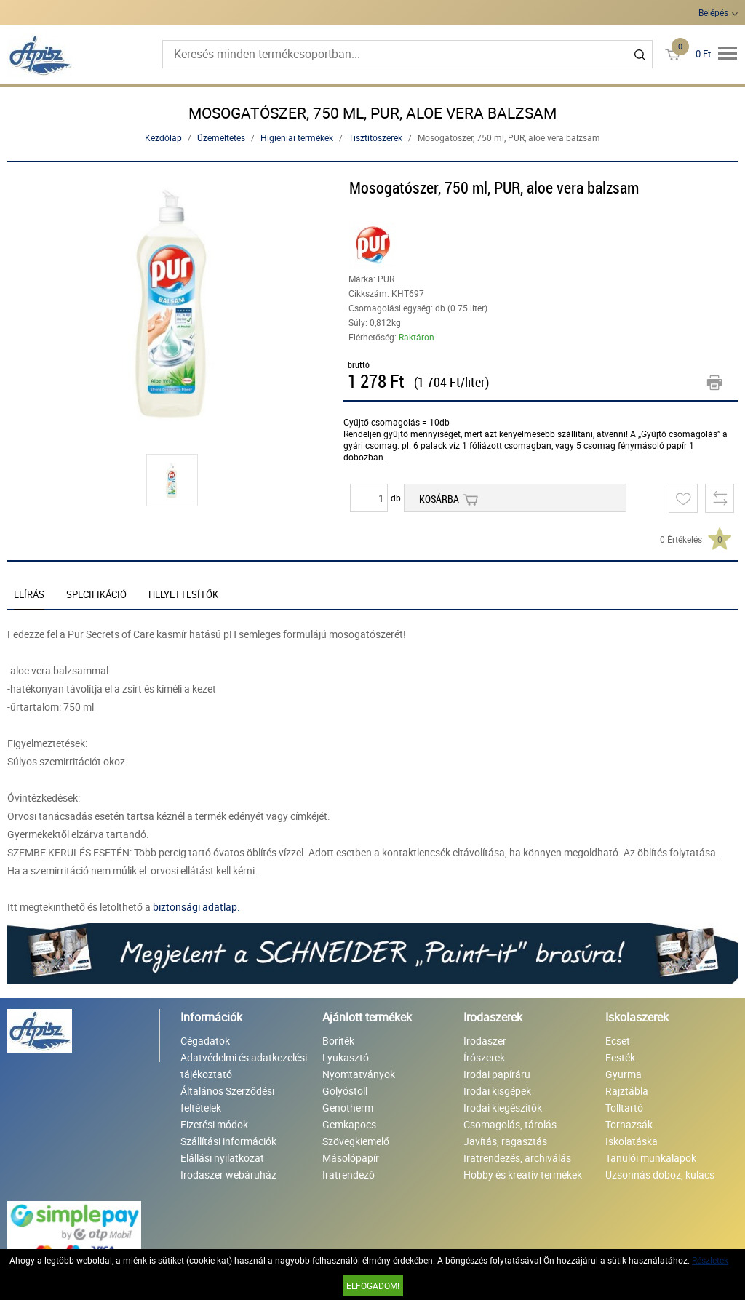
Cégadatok (205, 1041)
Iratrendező (348, 1174)
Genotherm (347, 1107)
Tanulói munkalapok (650, 1158)
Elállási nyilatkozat (222, 1158)
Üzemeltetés (221, 137)
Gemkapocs (349, 1124)
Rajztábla (626, 1091)
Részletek (710, 1260)
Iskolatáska (631, 1141)
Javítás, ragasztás (505, 1141)
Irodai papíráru (496, 1074)
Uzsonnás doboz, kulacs (659, 1174)
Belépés (713, 12)
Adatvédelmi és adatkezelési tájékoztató (243, 1065)
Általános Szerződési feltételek (227, 1099)
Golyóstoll (344, 1091)
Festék (620, 1057)
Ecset (617, 1041)
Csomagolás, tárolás (510, 1124)
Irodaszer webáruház (228, 1174)
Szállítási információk (228, 1141)
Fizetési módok (214, 1124)
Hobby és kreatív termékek (522, 1174)
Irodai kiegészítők (502, 1107)
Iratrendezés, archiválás (517, 1158)
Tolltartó (624, 1107)
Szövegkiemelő (355, 1141)
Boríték (338, 1041)
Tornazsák (629, 1124)
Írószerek (484, 1057)
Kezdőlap (163, 137)
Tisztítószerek (375, 137)
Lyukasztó (345, 1057)
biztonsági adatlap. (196, 907)
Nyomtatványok (358, 1074)
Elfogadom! (372, 1285)
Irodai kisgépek (497, 1091)
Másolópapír (350, 1158)
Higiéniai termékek (296, 137)
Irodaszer (484, 1041)
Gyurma (623, 1074)
